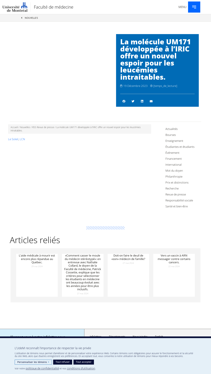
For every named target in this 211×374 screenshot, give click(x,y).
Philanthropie (173, 176)
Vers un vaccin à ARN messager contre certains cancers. (174, 259)
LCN (22, 139)
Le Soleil (13, 139)
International (173, 164)
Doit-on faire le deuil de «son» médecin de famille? (128, 257)
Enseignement (174, 141)
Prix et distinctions (177, 182)
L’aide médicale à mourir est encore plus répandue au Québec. (37, 259)
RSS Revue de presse (43, 127)
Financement (173, 159)
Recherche (172, 188)
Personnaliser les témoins (33, 362)
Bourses (170, 135)
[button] (124, 101)
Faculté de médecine (53, 7)
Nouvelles (25, 127)
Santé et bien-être (176, 206)
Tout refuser (63, 361)
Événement (172, 153)
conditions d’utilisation (81, 368)
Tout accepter (84, 361)
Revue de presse (175, 194)
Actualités (171, 129)
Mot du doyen (174, 170)
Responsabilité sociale (179, 200)
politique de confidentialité (42, 368)
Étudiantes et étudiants (179, 147)
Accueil (14, 127)
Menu (182, 7)
